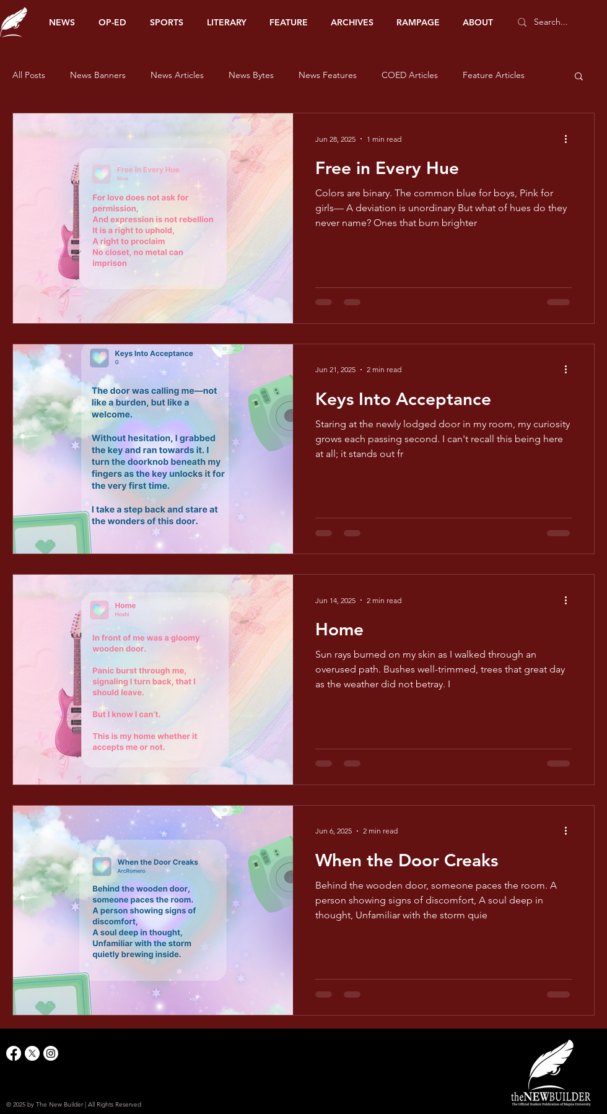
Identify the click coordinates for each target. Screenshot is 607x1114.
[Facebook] (13, 1053)
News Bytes (251, 75)
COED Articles (410, 75)
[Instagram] (50, 1053)
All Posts (28, 75)
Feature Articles (494, 75)
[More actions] (569, 138)
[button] (579, 77)
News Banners (98, 75)
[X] (32, 1053)
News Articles (177, 75)
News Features (328, 75)
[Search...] (557, 22)
